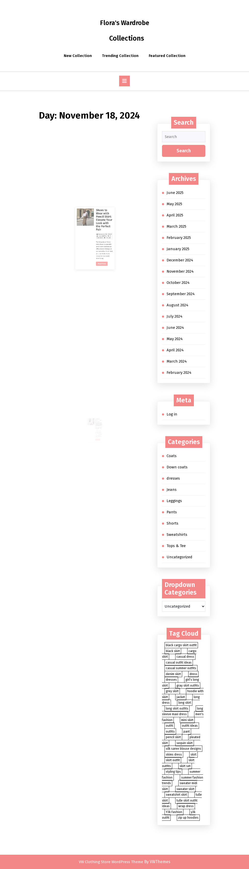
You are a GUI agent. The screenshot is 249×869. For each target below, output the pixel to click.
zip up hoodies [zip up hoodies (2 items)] (188, 817)
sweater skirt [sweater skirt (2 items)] (185, 789)
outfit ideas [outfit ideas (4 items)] (190, 725)
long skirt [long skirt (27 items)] (184, 702)
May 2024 (175, 339)
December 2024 (180, 260)
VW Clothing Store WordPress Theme (111, 862)
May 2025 (174, 204)
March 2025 (176, 226)
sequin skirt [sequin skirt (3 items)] (185, 743)
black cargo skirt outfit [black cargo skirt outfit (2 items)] (181, 645)
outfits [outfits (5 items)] (170, 731)
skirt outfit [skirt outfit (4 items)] (173, 760)
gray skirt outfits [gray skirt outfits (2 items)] (188, 685)
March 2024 (177, 361)
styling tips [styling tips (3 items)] (173, 771)
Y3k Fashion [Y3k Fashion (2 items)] (174, 812)
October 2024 (178, 282)
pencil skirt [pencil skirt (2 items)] (173, 737)
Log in (172, 414)
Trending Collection (120, 55)
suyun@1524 (99, 247)
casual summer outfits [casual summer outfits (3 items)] (181, 668)
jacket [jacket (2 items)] (181, 697)
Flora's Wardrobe (124, 23)
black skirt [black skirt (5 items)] (173, 651)
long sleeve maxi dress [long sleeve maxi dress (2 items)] (182, 711)
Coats (172, 456)
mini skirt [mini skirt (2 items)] (187, 720)
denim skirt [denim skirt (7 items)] (173, 674)
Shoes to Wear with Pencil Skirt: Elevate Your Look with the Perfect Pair (99, 238)
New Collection (78, 55)
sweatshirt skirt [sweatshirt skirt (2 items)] (176, 794)
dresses (173, 478)
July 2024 (174, 316)
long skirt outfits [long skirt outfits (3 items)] (177, 708)
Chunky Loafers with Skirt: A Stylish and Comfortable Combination (98, 419)
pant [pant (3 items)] (186, 731)
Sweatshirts (177, 534)
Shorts (172, 523)
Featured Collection (167, 55)
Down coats (177, 467)
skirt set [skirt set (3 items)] (185, 766)
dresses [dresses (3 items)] (171, 679)
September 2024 (181, 294)
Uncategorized (179, 557)
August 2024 (177, 305)
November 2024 (180, 271)
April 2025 (175, 215)
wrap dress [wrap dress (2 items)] (186, 806)
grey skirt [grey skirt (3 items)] (172, 691)
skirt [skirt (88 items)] (193, 754)
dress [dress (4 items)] (193, 674)
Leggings (174, 501)
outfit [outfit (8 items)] (169, 725)
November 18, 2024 (100, 246)
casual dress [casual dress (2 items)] (185, 656)
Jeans (172, 489)
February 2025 (179, 237)
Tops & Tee (176, 545)
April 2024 (175, 350)
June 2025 (175, 192)
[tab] (124, 81)
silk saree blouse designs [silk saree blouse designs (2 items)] (183, 748)
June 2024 (175, 327)
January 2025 (178, 249)
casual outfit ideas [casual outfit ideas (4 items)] (179, 662)
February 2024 (179, 372)
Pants (172, 512)
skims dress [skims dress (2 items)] (174, 754)
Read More (99, 262)
